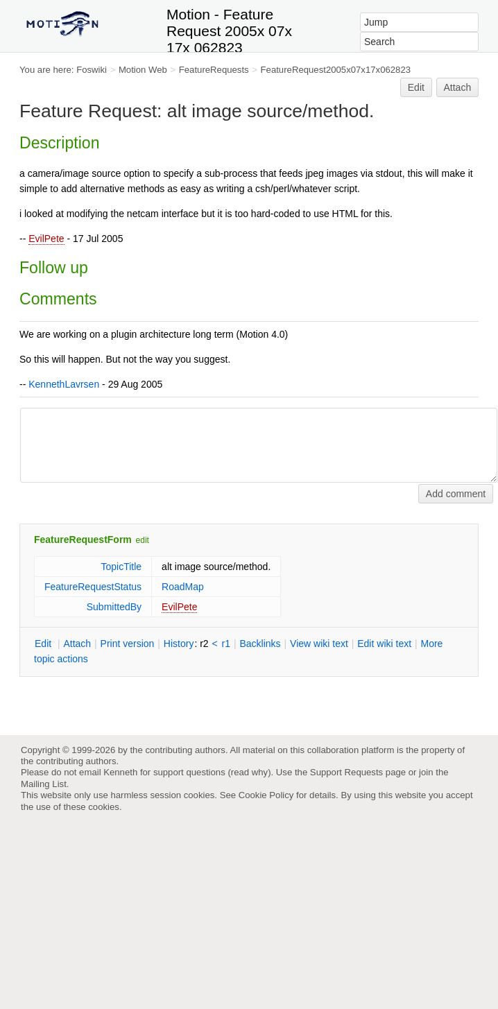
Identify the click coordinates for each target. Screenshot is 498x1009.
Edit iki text (384, 643)
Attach (458, 87)
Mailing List (44, 784)
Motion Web (143, 69)
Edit (416, 87)
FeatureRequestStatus (92, 586)
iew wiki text (319, 643)
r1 (226, 643)
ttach (77, 643)
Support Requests (346, 772)
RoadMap (183, 586)
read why (249, 772)
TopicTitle (121, 566)
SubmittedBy (114, 606)
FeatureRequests (214, 69)
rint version (128, 643)
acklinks (259, 643)
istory (179, 643)
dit (44, 643)
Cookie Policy (266, 795)
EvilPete (46, 238)
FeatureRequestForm (83, 539)
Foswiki (91, 69)
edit (142, 540)
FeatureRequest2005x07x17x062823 (336, 69)
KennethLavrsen (63, 384)
